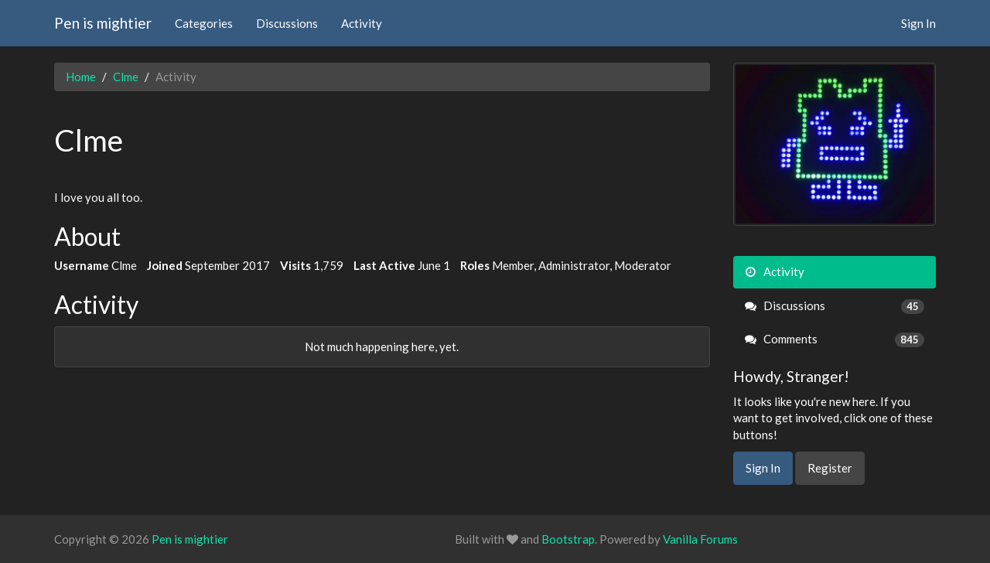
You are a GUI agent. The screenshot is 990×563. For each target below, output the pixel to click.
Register (829, 468)
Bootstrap (568, 539)
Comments (835, 339)
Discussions (287, 23)
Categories (204, 23)
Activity (361, 23)
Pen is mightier (103, 23)
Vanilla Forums (700, 539)
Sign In (918, 23)
